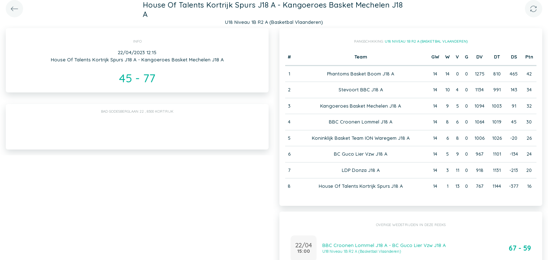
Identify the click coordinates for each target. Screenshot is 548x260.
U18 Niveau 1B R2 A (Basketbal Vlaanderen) (426, 41)
